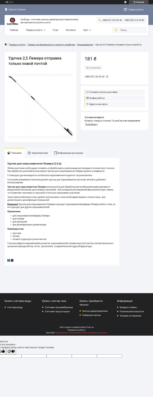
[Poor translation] (11, 351)
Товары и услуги (34, 30)
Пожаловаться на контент (66, 333)
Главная (14, 30)
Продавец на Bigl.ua (76, 330)
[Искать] (116, 30)
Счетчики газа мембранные (59, 307)
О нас (55, 30)
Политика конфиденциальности (93, 333)
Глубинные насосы (91, 315)
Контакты (71, 30)
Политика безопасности (132, 311)
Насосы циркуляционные (95, 311)
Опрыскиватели (85, 44)
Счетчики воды (15, 307)
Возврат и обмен (128, 307)
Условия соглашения (130, 316)
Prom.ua (90, 327)
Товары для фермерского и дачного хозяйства (51, 44)
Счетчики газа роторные (57, 311)
